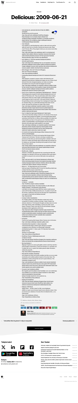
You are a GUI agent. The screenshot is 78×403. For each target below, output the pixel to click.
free (40, 81)
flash (27, 72)
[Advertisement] (39, 19)
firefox (23, 180)
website (28, 107)
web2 (23, 197)
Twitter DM (10, 380)
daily (45, 301)
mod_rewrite (33, 282)
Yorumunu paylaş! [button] (39, 347)
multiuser (46, 195)
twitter (32, 230)
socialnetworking (26, 195)
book (33, 301)
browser (37, 180)
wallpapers (30, 83)
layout (53, 143)
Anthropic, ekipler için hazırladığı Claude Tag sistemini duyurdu (55, 364)
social (23, 193)
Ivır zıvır (39, 30)
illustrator (51, 74)
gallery (43, 240)
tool (47, 55)
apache (24, 284)
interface (43, 181)
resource (37, 74)
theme (23, 260)
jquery (51, 300)
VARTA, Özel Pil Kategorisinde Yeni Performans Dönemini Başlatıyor (56, 384)
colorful (37, 167)
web (28, 54)
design (32, 71)
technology (28, 180)
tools (31, 54)
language (27, 55)
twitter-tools (25, 233)
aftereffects (44, 76)
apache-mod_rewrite (31, 286)
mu (48, 197)
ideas (32, 76)
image (54, 104)
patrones (46, 86)
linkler (37, 319)
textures (48, 85)
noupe (42, 109)
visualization (48, 233)
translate (46, 57)
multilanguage (25, 60)
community (28, 193)
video (26, 71)
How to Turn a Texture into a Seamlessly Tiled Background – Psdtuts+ (39, 111)
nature (43, 147)
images (24, 85)
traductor (49, 59)
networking (51, 195)
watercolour (34, 148)
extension (38, 181)
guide (39, 109)
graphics (24, 72)
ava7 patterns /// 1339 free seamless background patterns (36, 78)
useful (45, 282)
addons (30, 183)
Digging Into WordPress (28, 298)
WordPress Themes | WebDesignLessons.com (33, 255)
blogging (46, 54)
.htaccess (40, 284)
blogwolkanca (36, 253)
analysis (34, 232)
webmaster (48, 284)
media (35, 230)
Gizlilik (65, 395)
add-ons (47, 181)
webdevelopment (44, 303)
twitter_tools (32, 235)
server (30, 284)
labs (51, 181)
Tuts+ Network (25, 62)
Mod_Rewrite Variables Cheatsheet (30, 272)
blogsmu (37, 197)
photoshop (32, 74)
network (36, 195)
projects (24, 282)
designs (41, 166)
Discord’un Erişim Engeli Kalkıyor (48, 386)
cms (31, 55)
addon (53, 181)
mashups (39, 183)
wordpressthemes (38, 260)
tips (25, 106)
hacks (52, 284)
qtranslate (36, 60)
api (41, 230)
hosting (50, 193)
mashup (24, 181)
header (29, 148)
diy (55, 195)
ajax (53, 178)
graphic (28, 86)
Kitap (37, 2)
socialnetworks (50, 232)
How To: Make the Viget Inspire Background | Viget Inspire (36, 132)
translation (39, 57)
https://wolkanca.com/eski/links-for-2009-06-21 (32, 321)
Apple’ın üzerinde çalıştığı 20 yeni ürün (50, 366)
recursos (33, 85)
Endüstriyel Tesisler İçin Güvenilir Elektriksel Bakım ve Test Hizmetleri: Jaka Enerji (54, 369)
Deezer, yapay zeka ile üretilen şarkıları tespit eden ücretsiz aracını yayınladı (56, 379)
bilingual (31, 60)
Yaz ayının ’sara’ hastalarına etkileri (30, 288)
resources (46, 72)
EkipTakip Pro (51, 2)
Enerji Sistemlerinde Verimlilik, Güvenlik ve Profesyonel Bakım (55, 382)
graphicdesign (46, 166)
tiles (45, 85)
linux (34, 284)
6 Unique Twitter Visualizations (29, 216)
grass (35, 130)
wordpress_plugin (36, 59)
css (47, 71)
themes (45, 260)
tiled (32, 130)
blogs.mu (42, 197)
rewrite (28, 282)
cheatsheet (53, 281)
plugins (36, 55)
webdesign (35, 54)
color (37, 166)
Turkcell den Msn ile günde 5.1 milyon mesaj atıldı (34, 242)
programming (44, 180)
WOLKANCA (2, 2)
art (44, 81)
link (33, 319)
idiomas (27, 59)
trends (50, 145)
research (33, 181)
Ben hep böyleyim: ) (27, 262)
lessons (53, 260)
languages (34, 57)
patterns (43, 83)
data (44, 233)
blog (26, 54)
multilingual (44, 59)
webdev (31, 72)
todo (27, 183)
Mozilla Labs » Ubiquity (27, 169)
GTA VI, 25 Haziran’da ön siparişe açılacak (51, 374)
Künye (70, 395)
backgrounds (53, 85)
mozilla (24, 183)
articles (29, 145)
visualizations (25, 235)
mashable (41, 202)
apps (45, 228)
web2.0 (44, 71)
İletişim (75, 395)
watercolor (24, 148)
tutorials (27, 74)
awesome (31, 109)
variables (38, 286)
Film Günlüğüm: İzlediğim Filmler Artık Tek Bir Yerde (53, 372)
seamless (41, 85)
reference (35, 72)
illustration (35, 147)
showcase (24, 166)
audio (23, 74)
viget (44, 148)
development (51, 71)
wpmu (46, 197)
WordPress (41, 54)
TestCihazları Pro (60, 2)
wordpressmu (53, 197)
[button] (9, 372)
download (37, 86)
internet (38, 178)
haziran (30, 319)
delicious (25, 319)
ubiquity (34, 183)
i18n (31, 59)
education (28, 76)
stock (37, 85)
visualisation (40, 232)
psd (45, 74)
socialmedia (28, 197)
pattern (38, 83)
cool (35, 178)
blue (32, 260)
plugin (39, 55)
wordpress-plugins (26, 57)
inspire (39, 148)
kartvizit (29, 214)
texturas (42, 86)
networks (41, 195)
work (42, 282)
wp (33, 55)
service (32, 195)
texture (35, 83)
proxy (36, 284)
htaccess (38, 282)
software (43, 55)
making (28, 130)
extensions (44, 183)
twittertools (31, 233)
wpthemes (54, 258)
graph (44, 232)
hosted (33, 197)
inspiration (40, 72)
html (50, 72)
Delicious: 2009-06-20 (27, 305)
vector (47, 74)
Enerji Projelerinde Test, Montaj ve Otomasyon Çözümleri (54, 376)
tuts (40, 76)
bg (30, 130)
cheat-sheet (53, 282)
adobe (51, 124)
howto (36, 106)
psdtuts (24, 130)
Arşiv (61, 395)
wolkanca (29, 253)
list (22, 106)
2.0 (43, 57)
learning (24, 76)
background (48, 83)
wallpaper (28, 85)
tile (34, 128)
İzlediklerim (43, 2)
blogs (23, 55)
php (50, 303)
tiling (50, 128)
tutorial (53, 72)
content (24, 232)
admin (27, 284)
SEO (44, 284)
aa (41, 147)
